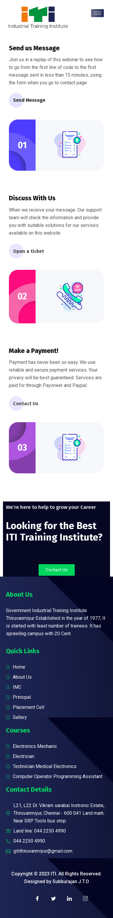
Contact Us (25, 406)
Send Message (29, 101)
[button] (57, 570)
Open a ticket (28, 253)
